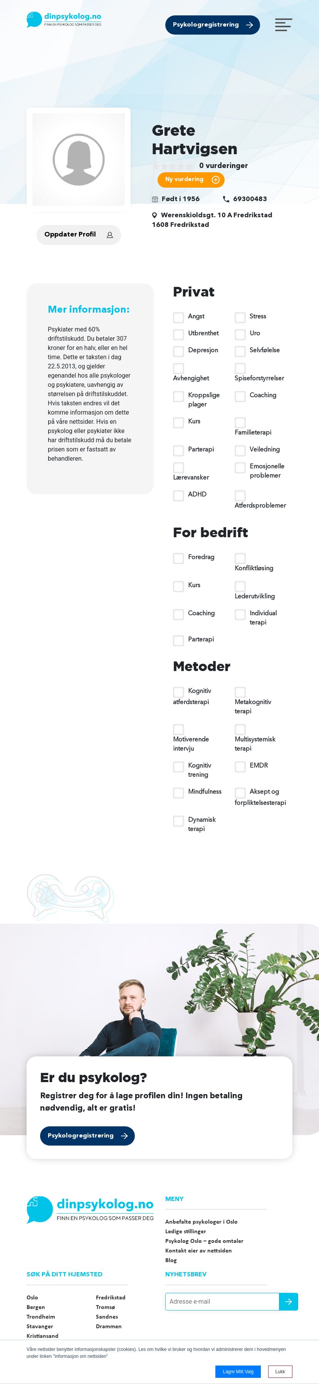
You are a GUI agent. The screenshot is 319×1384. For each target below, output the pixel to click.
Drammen (109, 1327)
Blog (171, 1260)
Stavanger (40, 1327)
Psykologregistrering (206, 25)
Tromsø (105, 1307)
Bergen (36, 1307)
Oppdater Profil (70, 234)
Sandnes (107, 1317)
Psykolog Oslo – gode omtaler (204, 1241)
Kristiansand (43, 1336)
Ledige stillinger (185, 1232)
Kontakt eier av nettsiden (198, 1251)
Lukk (280, 1371)
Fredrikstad (111, 1298)
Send (288, 1302)
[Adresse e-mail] (228, 1302)
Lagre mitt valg (238, 1371)
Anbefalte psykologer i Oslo (201, 1222)
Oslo (32, 1298)
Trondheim (41, 1317)
